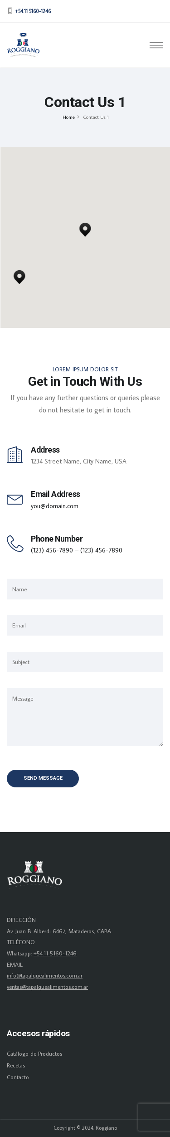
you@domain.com (54, 505)
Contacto (18, 1077)
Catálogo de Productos (34, 1053)
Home (69, 117)
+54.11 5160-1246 (55, 953)
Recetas (16, 1065)
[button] (19, 274)
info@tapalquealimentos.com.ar (45, 975)
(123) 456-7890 (52, 550)
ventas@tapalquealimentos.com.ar (47, 986)
